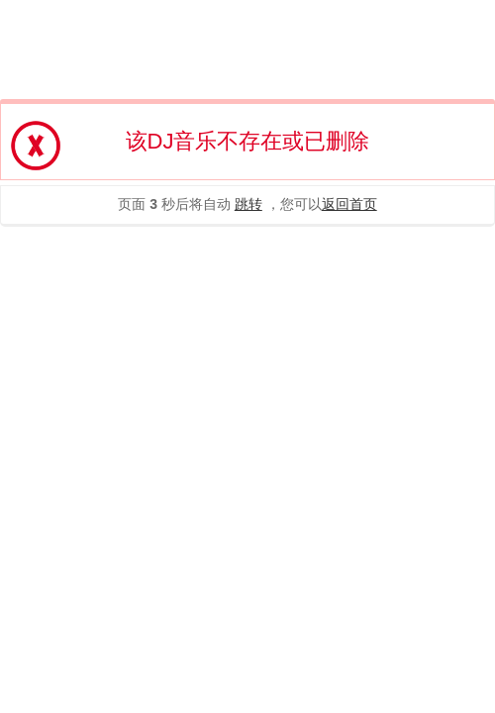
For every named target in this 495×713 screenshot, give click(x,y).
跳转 (248, 204)
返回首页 (349, 204)
